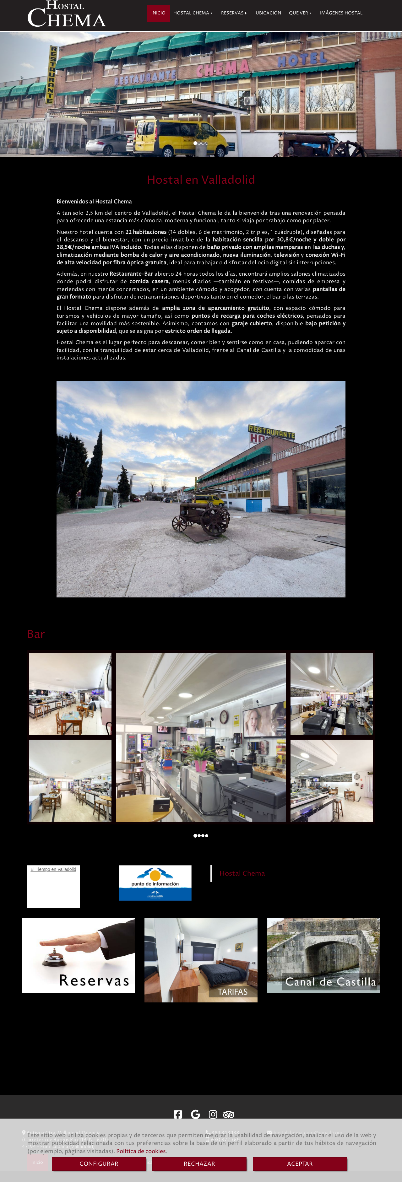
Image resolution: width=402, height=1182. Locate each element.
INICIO (158, 24)
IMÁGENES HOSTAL (341, 24)
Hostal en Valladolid (201, 191)
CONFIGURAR (98, 1164)
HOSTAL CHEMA (193, 24)
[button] (30, 105)
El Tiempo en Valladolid (53, 880)
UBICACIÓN (268, 24)
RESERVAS (234, 24)
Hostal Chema (242, 884)
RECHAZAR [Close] (199, 1164)
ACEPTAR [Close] (300, 1164)
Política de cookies (141, 1151)
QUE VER (300, 24)
